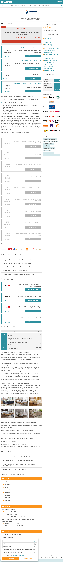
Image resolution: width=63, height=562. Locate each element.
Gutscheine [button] (11, 5)
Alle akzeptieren (10, 558)
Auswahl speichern (28, 558)
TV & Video (56, 155)
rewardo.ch (54, 557)
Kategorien (23, 5)
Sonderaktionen (43, 555)
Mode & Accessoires (48, 152)
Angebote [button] (17, 5)
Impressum (21, 555)
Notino (54, 5)
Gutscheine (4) (9, 23)
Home (2, 5)
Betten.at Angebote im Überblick (51, 48)
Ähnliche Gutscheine (49, 58)
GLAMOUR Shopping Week (32, 5)
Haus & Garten (47, 150)
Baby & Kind (47, 141)
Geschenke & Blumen (49, 148)
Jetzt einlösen (21, 41)
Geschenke (46, 146)
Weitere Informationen (49, 70)
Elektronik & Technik (48, 143)
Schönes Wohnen (48, 155)
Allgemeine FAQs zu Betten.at (51, 60)
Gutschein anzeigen (33, 55)
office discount (41, 5)
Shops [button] (6, 5)
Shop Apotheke (48, 5)
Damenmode (54, 141)
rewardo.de (47, 557)
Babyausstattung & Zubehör (50, 139)
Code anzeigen (32, 146)
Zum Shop (32, 78)
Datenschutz (15, 555)
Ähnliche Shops (47, 42)
